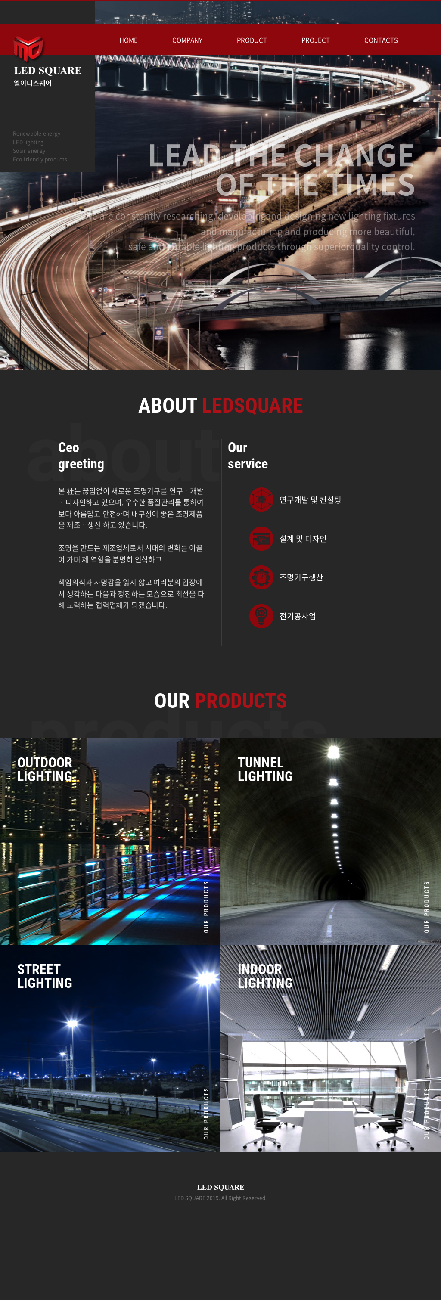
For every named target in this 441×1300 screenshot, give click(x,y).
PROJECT (315, 40)
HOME (128, 40)
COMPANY (187, 40)
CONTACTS (381, 40)
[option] (220, 216)
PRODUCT (252, 40)
